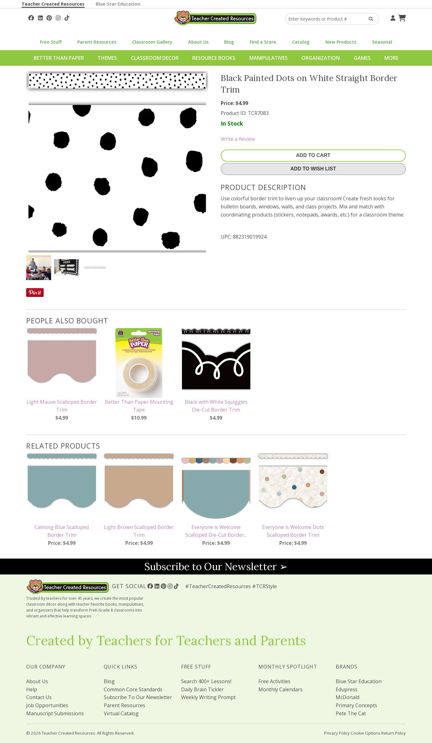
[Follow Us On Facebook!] (31, 17)
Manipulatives (268, 58)
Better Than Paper (59, 58)
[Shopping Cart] (401, 17)
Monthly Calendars (280, 689)
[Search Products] (369, 19)
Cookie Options (365, 733)
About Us (198, 42)
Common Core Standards (133, 689)
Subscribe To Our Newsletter (138, 697)
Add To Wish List (313, 168)
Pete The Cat (351, 713)
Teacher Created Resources (53, 4)
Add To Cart (313, 155)
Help (31, 689)
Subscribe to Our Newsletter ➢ (216, 566)
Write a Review (238, 139)
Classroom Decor (155, 58)
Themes (107, 58)
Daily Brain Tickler (202, 689)
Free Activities (274, 681)
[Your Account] (392, 17)
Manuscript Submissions (55, 713)
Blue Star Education (118, 4)
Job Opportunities (47, 705)
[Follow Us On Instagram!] (58, 17)
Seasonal (382, 42)
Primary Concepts (356, 705)
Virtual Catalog (121, 713)
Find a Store (263, 42)
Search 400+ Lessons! (206, 681)
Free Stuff (50, 42)
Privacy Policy (337, 733)
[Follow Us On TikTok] (67, 17)
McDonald (347, 697)
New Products (340, 42)
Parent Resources (96, 42)
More (391, 58)
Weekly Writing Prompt (208, 697)
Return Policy (393, 733)
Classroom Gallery (152, 42)
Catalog (301, 42)
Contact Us (39, 697)
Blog (229, 42)
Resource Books (213, 58)
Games (362, 58)
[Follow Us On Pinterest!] (49, 17)
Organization (320, 58)
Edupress (347, 689)
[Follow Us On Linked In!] (40, 17)
